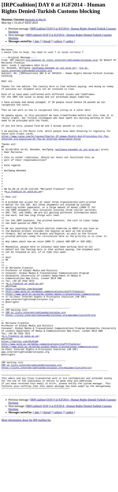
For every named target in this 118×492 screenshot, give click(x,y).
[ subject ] (58, 41)
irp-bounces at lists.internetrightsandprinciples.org (61, 62)
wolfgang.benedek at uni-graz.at (54, 72)
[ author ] (70, 41)
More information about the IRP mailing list (26, 488)
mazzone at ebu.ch (35, 19)
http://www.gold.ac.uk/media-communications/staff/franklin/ (45, 340)
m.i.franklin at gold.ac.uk (23, 220)
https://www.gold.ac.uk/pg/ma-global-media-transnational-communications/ (49, 406)
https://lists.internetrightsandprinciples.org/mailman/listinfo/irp (50, 368)
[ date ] (37, 41)
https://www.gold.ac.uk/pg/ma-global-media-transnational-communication (52, 343)
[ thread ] (47, 41)
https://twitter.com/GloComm (23, 337)
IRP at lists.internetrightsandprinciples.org (35, 365)
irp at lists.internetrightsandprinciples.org (45, 73)
